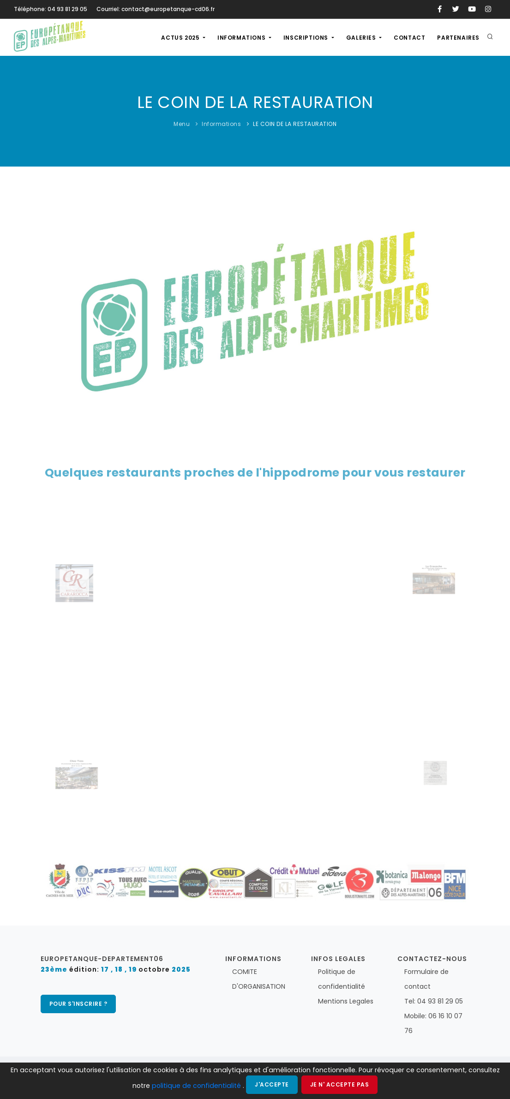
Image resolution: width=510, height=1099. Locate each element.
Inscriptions (306, 38)
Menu (182, 124)
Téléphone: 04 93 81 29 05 (50, 9)
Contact (409, 38)
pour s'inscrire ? (78, 1004)
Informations (242, 38)
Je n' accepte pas (339, 1084)
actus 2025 (181, 38)
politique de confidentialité (197, 1085)
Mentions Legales (345, 1001)
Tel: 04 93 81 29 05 (433, 1001)
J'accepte (272, 1084)
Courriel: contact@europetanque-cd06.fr (155, 9)
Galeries (362, 38)
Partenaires (458, 38)
